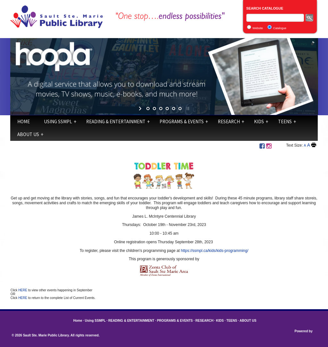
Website (257, 28)
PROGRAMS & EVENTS (182, 121)
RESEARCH (229, 121)
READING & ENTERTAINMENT (115, 121)
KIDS (259, 121)
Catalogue (279, 28)
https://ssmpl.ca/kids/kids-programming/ (215, 250)
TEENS (285, 121)
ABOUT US (28, 134)
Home (23, 121)
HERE (23, 290)
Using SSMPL (58, 121)
